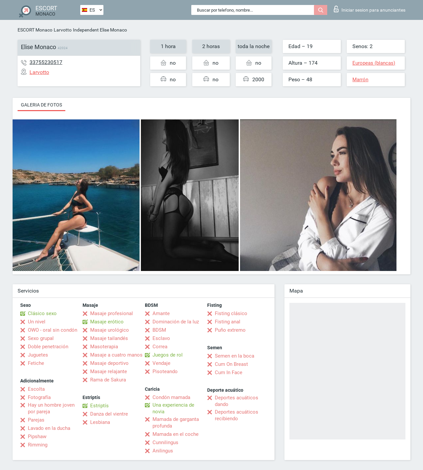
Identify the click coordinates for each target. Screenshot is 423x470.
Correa (159, 347)
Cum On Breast (231, 364)
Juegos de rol (167, 355)
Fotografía (39, 397)
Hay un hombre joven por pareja (51, 408)
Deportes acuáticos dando (236, 401)
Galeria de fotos (41, 104)
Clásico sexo (42, 313)
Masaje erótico (107, 322)
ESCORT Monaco (35, 30)
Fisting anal (227, 322)
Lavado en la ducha (49, 428)
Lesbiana (100, 422)
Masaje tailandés (109, 338)
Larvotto (63, 30)
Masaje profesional (111, 313)
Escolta (36, 389)
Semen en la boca (234, 356)
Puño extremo (230, 330)
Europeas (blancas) (373, 63)
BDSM (159, 330)
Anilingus (162, 451)
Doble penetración (48, 347)
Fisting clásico (231, 313)
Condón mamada (171, 397)
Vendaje (161, 363)
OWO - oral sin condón (52, 330)
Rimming (37, 445)
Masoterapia (104, 347)
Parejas (36, 420)
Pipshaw (37, 436)
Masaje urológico (109, 330)
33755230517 (46, 62)
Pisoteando (165, 371)
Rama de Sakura (108, 380)
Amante (161, 313)
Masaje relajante (108, 371)
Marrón (360, 80)
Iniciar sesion (369, 9)
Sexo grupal (41, 338)
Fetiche (36, 363)
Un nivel (36, 322)
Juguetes (38, 355)
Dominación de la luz (175, 322)
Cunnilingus (165, 442)
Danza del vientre (109, 414)
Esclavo (161, 338)
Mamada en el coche (175, 434)
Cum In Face (228, 372)
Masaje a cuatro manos (116, 355)
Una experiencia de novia (173, 408)
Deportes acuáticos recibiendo (236, 415)
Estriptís (99, 406)
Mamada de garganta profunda (175, 422)
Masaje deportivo (109, 363)
